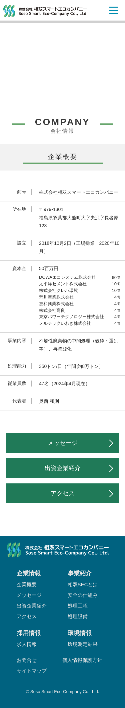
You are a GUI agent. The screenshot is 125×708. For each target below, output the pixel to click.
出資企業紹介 (63, 468)
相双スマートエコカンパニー (45, 11)
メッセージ (63, 443)
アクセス (63, 493)
